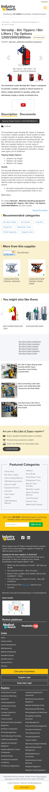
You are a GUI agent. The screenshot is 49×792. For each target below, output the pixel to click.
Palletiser (29, 471)
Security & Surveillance (33, 730)
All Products (6, 22)
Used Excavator (32, 498)
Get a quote (24, 787)
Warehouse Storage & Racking (35, 744)
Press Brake (30, 474)
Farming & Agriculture (8, 732)
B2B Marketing (6, 648)
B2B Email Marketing (8, 652)
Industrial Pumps (7, 756)
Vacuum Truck (31, 501)
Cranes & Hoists (6, 719)
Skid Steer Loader (33, 489)
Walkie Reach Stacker (34, 505)
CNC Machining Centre (13, 481)
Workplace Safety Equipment (35, 770)
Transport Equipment (32, 737)
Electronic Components (9, 729)
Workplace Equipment (33, 767)
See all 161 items (23, 252)
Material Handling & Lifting (34, 705)
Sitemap (4, 666)
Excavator (8, 491)
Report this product (40, 210)
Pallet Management (32, 722)
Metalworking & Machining (34, 709)
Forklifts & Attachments (9, 740)
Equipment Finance (12, 488)
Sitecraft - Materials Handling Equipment (25, 42)
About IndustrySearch (8, 645)
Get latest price (39, 37)
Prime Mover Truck (33, 477)
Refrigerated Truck (33, 480)
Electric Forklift (10, 484)
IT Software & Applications (10, 766)
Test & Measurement (32, 733)
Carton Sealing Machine (14, 478)
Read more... (6, 195)
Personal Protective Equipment (36, 726)
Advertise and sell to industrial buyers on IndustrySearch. (24, 593)
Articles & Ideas (6, 641)
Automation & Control (8, 693)
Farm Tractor (9, 494)
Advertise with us (7, 659)
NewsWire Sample (7, 655)
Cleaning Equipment (8, 702)
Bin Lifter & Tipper (8, 25)
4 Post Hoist (9, 471)
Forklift (7, 497)
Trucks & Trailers (31, 740)
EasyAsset (26, 585)
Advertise (44, 2)
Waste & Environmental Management (25, 22)
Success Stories (6, 662)
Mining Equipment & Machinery (36, 712)
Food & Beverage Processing (11, 736)
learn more (12, 449)
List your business (24, 671)
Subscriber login (24, 683)
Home (3, 638)
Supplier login (24, 677)
